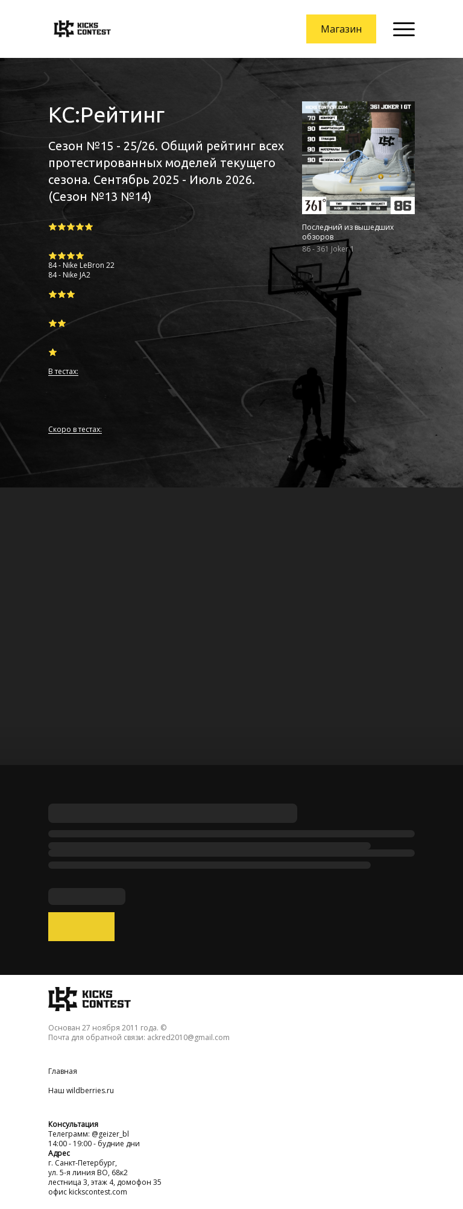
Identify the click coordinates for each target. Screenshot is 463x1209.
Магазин (341, 29)
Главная (62, 1071)
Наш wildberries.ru (81, 1091)
